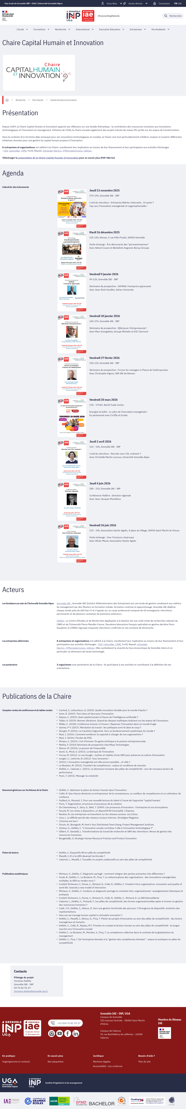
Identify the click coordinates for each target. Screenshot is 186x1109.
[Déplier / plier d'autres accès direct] (135, 3)
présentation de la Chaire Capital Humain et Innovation (48, 157)
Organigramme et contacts (16, 1060)
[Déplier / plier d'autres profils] (112, 3)
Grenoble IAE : (64, 603)
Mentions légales (102, 1060)
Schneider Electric (52, 150)
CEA (6, 150)
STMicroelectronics (72, 150)
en (180, 3)
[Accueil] (7, 100)
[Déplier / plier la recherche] (173, 16)
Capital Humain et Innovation (63, 100)
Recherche (20, 100)
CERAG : (61, 620)
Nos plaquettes (55, 1060)
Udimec (87, 150)
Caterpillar (14, 150)
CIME (23, 150)
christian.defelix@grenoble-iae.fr (31, 990)
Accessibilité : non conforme (107, 1065)
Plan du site (144, 1060)
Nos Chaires (37, 100)
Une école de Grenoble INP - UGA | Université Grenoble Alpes (34, 3)
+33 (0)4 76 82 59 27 (65, 1022)
